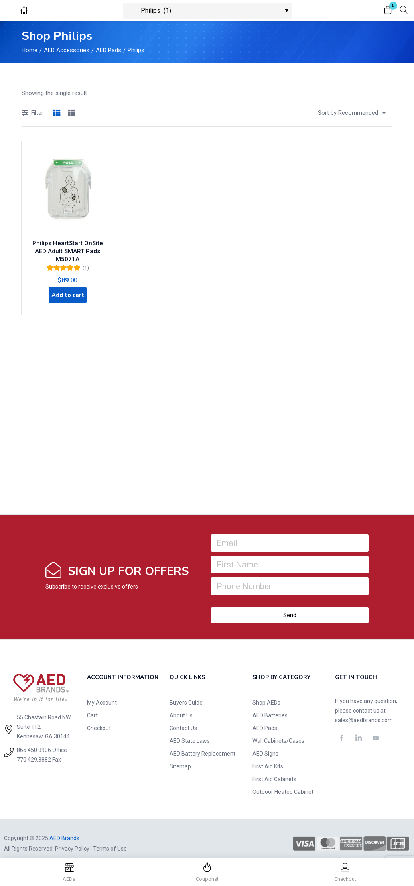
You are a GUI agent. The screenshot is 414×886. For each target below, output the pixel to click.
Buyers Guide (186, 693)
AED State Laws (190, 731)
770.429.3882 (34, 750)
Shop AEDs (266, 693)
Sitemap (180, 757)
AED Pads (108, 50)
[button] (388, 10)
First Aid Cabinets (274, 770)
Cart (92, 706)
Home (29, 50)
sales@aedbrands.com (364, 711)
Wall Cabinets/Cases (278, 731)
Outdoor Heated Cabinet (282, 783)
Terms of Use (110, 839)
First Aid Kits (267, 757)
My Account (102, 693)
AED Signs (265, 744)
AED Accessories (66, 50)
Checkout (99, 719)
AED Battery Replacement (202, 744)
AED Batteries (270, 706)
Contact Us (183, 719)
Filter (32, 113)
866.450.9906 (34, 741)
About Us (181, 706)
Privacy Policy (72, 839)
